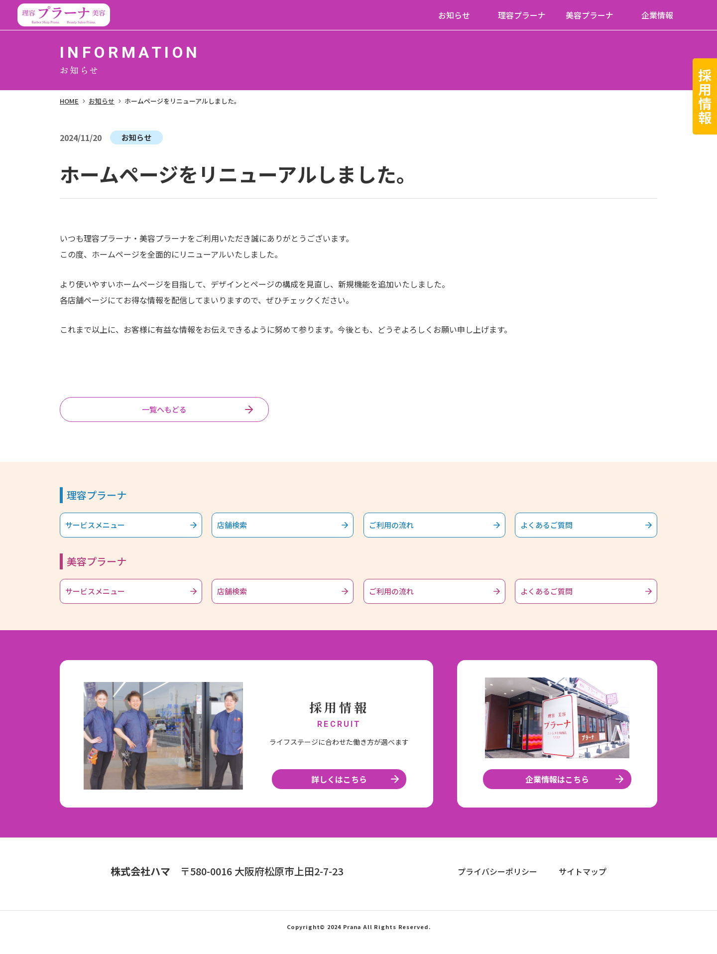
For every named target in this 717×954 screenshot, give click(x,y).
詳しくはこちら (339, 791)
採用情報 (705, 96)
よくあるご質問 (555, 531)
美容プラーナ (589, 15)
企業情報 (657, 15)
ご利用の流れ (400, 531)
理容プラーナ (522, 15)
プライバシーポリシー (497, 883)
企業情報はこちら (557, 791)
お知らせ (454, 15)
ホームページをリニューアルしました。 (182, 101)
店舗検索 (239, 531)
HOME (69, 101)
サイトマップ (582, 883)
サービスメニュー (105, 531)
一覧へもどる (164, 411)
